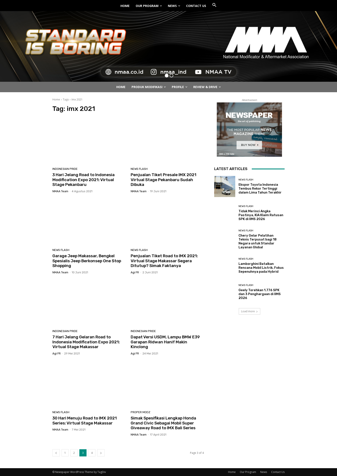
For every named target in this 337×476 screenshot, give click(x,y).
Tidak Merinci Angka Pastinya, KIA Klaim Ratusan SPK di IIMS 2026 (261, 215)
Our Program (248, 472)
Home (56, 99)
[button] (214, 5)
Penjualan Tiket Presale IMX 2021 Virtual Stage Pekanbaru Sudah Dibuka (163, 179)
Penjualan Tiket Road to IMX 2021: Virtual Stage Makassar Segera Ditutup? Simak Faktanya (164, 260)
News (263, 472)
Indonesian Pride (65, 168)
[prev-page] (56, 452)
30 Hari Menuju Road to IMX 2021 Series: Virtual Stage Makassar (84, 421)
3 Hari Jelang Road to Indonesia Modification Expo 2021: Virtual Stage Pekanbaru (83, 179)
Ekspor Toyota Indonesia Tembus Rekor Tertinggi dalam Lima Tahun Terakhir (260, 188)
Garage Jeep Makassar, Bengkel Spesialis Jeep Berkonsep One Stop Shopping (86, 260)
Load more (249, 311)
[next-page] (101, 452)
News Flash (139, 168)
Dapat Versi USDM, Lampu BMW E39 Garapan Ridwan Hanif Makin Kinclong (165, 341)
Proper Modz (140, 412)
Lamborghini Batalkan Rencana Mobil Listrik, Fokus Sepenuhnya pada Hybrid (261, 268)
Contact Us (278, 472)
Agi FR (135, 272)
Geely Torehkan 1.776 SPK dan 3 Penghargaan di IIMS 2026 (260, 294)
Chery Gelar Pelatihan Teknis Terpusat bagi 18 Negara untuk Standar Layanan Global (258, 241)
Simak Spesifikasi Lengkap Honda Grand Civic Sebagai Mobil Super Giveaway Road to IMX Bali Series (163, 423)
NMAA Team (60, 191)
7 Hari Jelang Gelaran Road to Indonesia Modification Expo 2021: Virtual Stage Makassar (86, 341)
